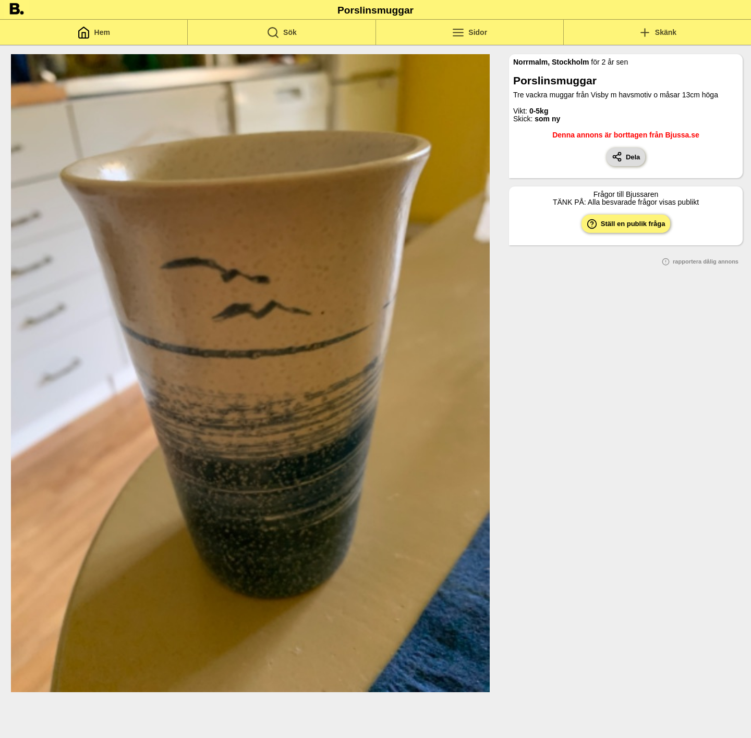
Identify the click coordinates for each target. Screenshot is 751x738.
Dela (626, 157)
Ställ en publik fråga (626, 224)
